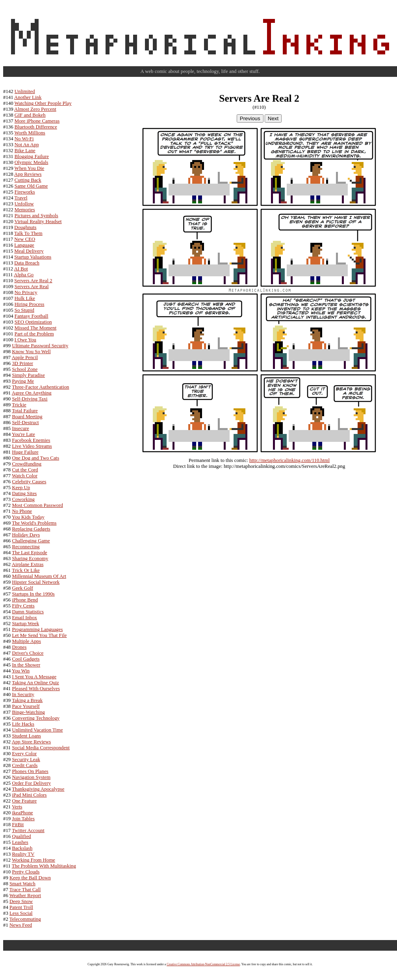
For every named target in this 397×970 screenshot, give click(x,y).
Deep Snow (21, 901)
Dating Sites (24, 493)
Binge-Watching (28, 712)
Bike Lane (25, 150)
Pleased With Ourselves (36, 688)
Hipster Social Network (35, 582)
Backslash (22, 848)
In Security (23, 694)
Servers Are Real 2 (33, 280)
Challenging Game (31, 541)
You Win (21, 671)
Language (24, 245)
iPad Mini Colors (29, 795)
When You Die (30, 168)
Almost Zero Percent (35, 109)
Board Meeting (27, 416)
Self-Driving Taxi (29, 399)
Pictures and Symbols (36, 215)
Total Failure (25, 410)
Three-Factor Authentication (40, 387)
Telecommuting (25, 919)
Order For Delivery (31, 783)
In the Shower (26, 665)
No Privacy (26, 292)
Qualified (21, 836)
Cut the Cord (25, 470)
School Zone (24, 369)
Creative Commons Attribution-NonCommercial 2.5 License (203, 964)
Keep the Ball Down (30, 878)
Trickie (19, 405)
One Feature (24, 801)
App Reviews (27, 174)
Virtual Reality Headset (38, 221)
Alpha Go (23, 274)
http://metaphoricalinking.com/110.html (289, 460)
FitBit (18, 824)
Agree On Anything (32, 393)
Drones (19, 647)
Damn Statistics (28, 611)
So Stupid (24, 310)
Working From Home (33, 860)
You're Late (23, 434)
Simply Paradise (28, 375)
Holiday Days (26, 535)
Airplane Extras (28, 564)
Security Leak (26, 759)
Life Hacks (23, 724)
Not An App (27, 144)
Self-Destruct (25, 422)
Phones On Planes (30, 771)
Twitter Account (28, 830)
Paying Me (23, 381)
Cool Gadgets (25, 659)
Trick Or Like (26, 570)
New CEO (24, 239)
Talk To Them (28, 233)
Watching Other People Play (43, 103)
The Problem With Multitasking (44, 866)
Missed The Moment (35, 328)
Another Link (27, 97)
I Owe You (25, 340)
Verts (17, 807)
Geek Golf (22, 588)
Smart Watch (22, 883)
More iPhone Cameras (37, 121)
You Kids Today (28, 517)
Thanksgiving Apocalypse (38, 789)
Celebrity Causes (29, 481)
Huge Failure (25, 452)
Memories (25, 209)
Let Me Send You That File (39, 635)
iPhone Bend (25, 600)
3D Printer (22, 363)
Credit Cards (24, 765)
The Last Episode (29, 552)
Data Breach (26, 263)
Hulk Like (25, 298)
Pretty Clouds (25, 872)
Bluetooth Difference (36, 127)
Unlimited (25, 91)
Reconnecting (25, 546)
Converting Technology (35, 718)
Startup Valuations (32, 257)
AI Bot (21, 269)
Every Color (24, 753)
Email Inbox (24, 617)
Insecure (20, 428)
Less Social (21, 913)
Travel (21, 198)
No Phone (22, 511)
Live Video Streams (32, 446)
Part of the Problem (34, 334)
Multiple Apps (26, 641)
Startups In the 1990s (33, 594)
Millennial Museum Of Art (39, 576)
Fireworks (25, 192)
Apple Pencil (25, 357)
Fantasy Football (31, 316)
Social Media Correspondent (40, 747)
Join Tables (23, 818)
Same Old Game (31, 186)
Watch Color (24, 475)
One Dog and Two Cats (35, 458)
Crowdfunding (26, 464)
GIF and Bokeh (30, 115)
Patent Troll (21, 907)
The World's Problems (34, 523)
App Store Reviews (31, 742)
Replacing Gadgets (31, 529)
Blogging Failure (32, 156)
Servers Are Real (32, 286)
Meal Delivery (28, 251)
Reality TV (23, 854)
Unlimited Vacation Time (37, 730)
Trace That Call (25, 889)
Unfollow (24, 204)
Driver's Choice (27, 653)
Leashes (20, 842)
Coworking (23, 499)
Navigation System (31, 777)
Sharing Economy (30, 558)
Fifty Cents (23, 606)
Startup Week (25, 623)
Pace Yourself (25, 706)
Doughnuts (25, 227)
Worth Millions (30, 133)
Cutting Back (28, 180)
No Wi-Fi (24, 138)
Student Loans (26, 736)
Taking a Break (27, 700)
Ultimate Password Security (40, 345)
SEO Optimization (33, 322)
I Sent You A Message (34, 677)
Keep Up (21, 487)
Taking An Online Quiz (35, 682)
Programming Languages (37, 629)
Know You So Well (31, 351)
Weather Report (25, 895)
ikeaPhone (22, 812)
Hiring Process (30, 304)
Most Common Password (37, 505)
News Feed (20, 925)
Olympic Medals (31, 162)
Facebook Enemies (31, 440)
